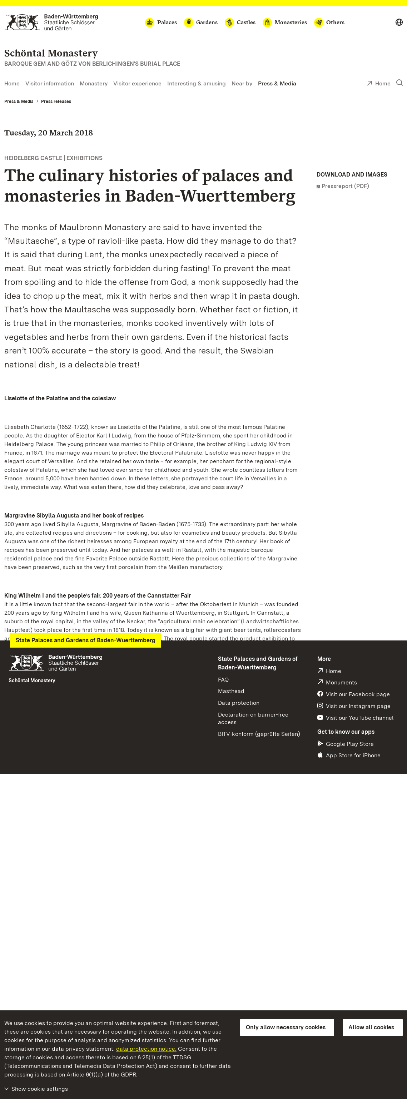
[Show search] (399, 82)
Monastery (94, 83)
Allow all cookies (371, 1027)
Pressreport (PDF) (345, 186)
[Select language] (399, 22)
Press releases (56, 101)
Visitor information (49, 83)
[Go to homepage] (51, 22)
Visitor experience (137, 83)
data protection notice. (146, 1048)
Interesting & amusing (196, 83)
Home (12, 83)
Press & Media (277, 83)
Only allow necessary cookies (286, 1027)
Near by (242, 83)
